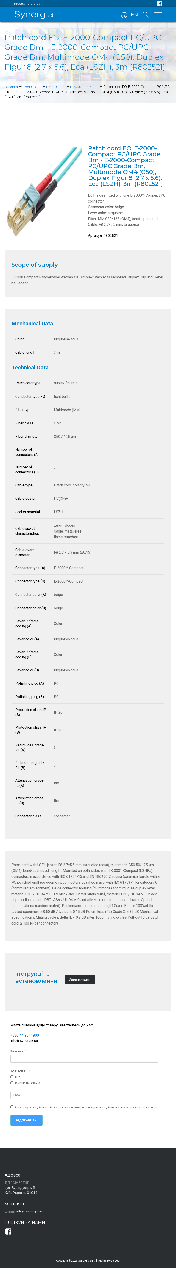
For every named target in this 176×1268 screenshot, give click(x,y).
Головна (12, 87)
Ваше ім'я (16, 1051)
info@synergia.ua (26, 3)
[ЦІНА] (11, 1076)
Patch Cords (57, 87)
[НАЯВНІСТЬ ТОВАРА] (11, 1082)
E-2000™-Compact (87, 87)
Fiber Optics (32, 87)
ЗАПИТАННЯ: (18, 1070)
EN (134, 15)
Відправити (26, 1120)
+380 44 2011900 (24, 1035)
